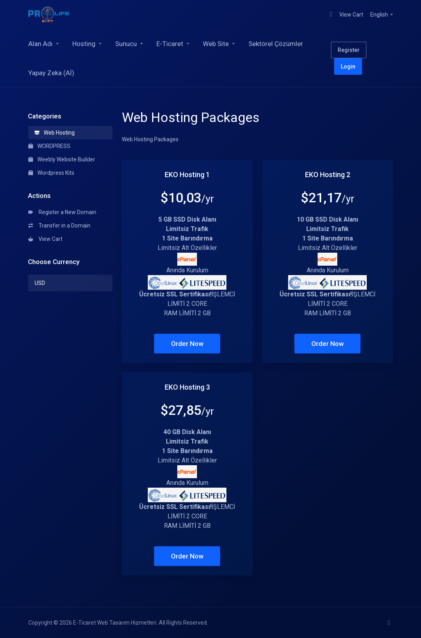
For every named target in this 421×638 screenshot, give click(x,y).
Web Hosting (55, 132)
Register (349, 50)
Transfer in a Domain (59, 225)
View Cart (45, 239)
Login (348, 66)
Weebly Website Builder (61, 159)
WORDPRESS (49, 146)
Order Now (187, 344)
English (382, 14)
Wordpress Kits (51, 173)
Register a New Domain (62, 212)
